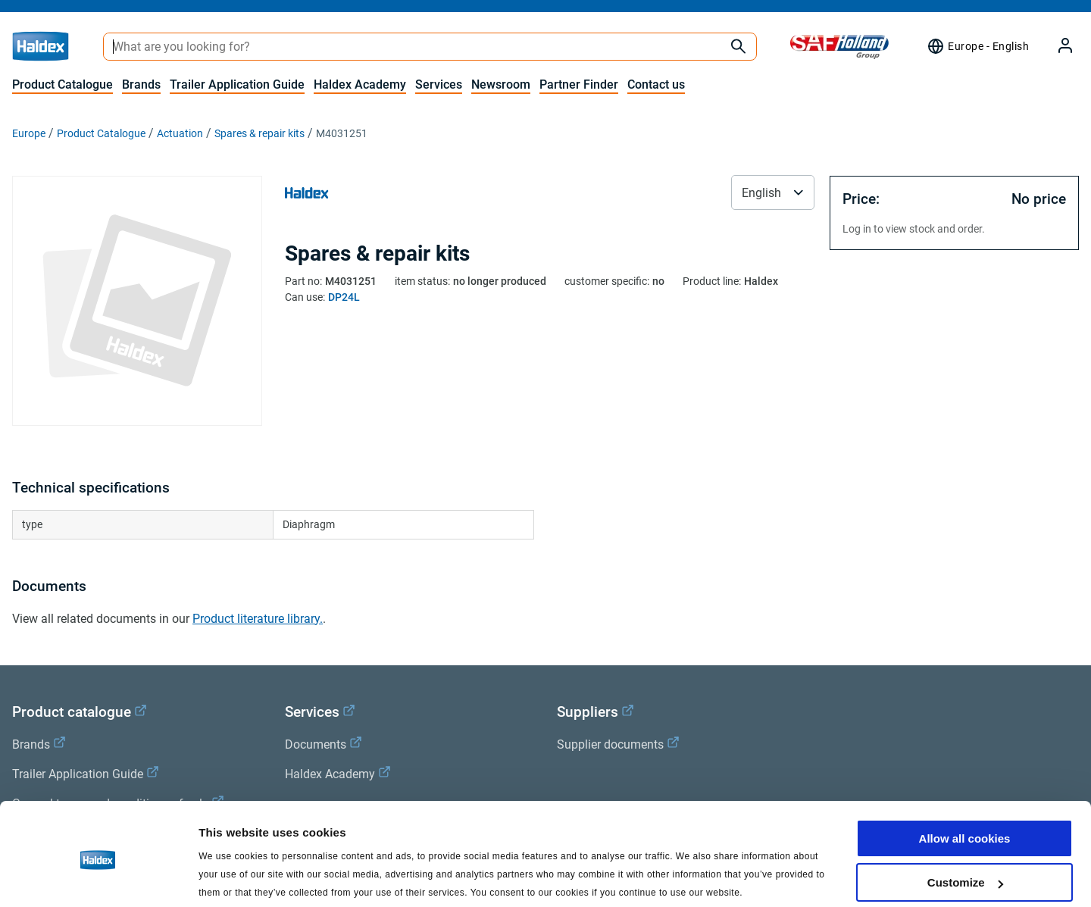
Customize (965, 825)
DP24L (344, 297)
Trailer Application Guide (237, 84)
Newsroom (500, 84)
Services (438, 84)
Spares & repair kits (259, 133)
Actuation (180, 133)
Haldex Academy (360, 84)
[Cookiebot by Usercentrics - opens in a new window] (98, 877)
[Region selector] (977, 46)
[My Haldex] (1056, 47)
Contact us (656, 84)
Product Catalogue (62, 84)
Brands (141, 84)
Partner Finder (578, 84)
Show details (234, 876)
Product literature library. (257, 618)
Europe (28, 133)
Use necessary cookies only (964, 869)
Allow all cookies (965, 780)
